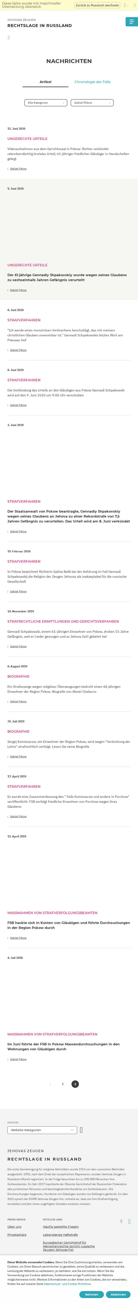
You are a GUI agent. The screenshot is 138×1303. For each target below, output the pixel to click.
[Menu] (132, 21)
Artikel (45, 82)
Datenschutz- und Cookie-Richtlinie (67, 1284)
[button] (50, 1084)
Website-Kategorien (26, 1130)
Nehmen (91, 1294)
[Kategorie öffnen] (81, 1130)
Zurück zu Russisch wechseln (97, 5)
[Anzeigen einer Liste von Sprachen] (126, 5)
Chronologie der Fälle (93, 82)
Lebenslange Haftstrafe (60, 1235)
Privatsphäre (16, 1235)
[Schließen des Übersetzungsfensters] (135, 5)
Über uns (14, 1227)
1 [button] (62, 1084)
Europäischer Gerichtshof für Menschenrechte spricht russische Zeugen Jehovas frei (69, 1246)
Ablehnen (118, 1294)
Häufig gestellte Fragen (61, 1227)
